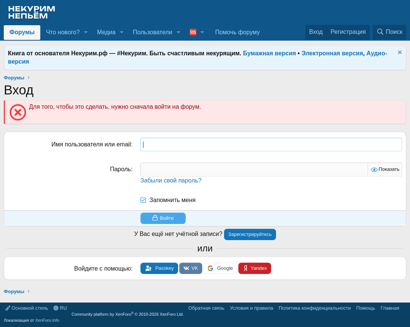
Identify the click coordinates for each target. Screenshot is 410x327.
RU (60, 308)
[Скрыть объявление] (399, 53)
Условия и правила (251, 308)
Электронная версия (332, 53)
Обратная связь (206, 308)
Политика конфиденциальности (315, 308)
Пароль (120, 169)
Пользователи (152, 32)
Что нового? (62, 32)
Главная (390, 308)
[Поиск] (389, 32)
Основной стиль (26, 308)
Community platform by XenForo (128, 314)
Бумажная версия (269, 53)
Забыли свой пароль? (170, 180)
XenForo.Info (47, 320)
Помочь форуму (237, 32)
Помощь (365, 308)
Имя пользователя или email (91, 144)
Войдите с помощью (102, 268)
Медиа (106, 32)
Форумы (22, 32)
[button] (85, 32)
